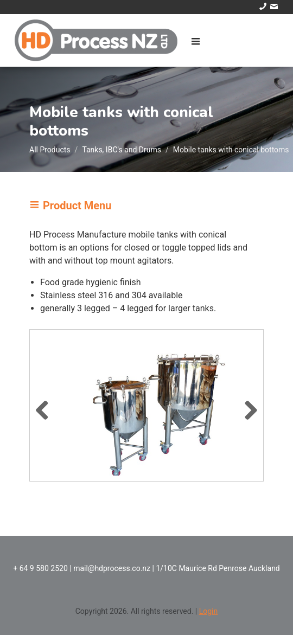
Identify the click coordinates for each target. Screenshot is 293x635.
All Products (50, 149)
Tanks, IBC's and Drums (121, 149)
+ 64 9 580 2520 (40, 568)
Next (247, 408)
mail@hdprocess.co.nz (111, 568)
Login (208, 611)
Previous (46, 408)
